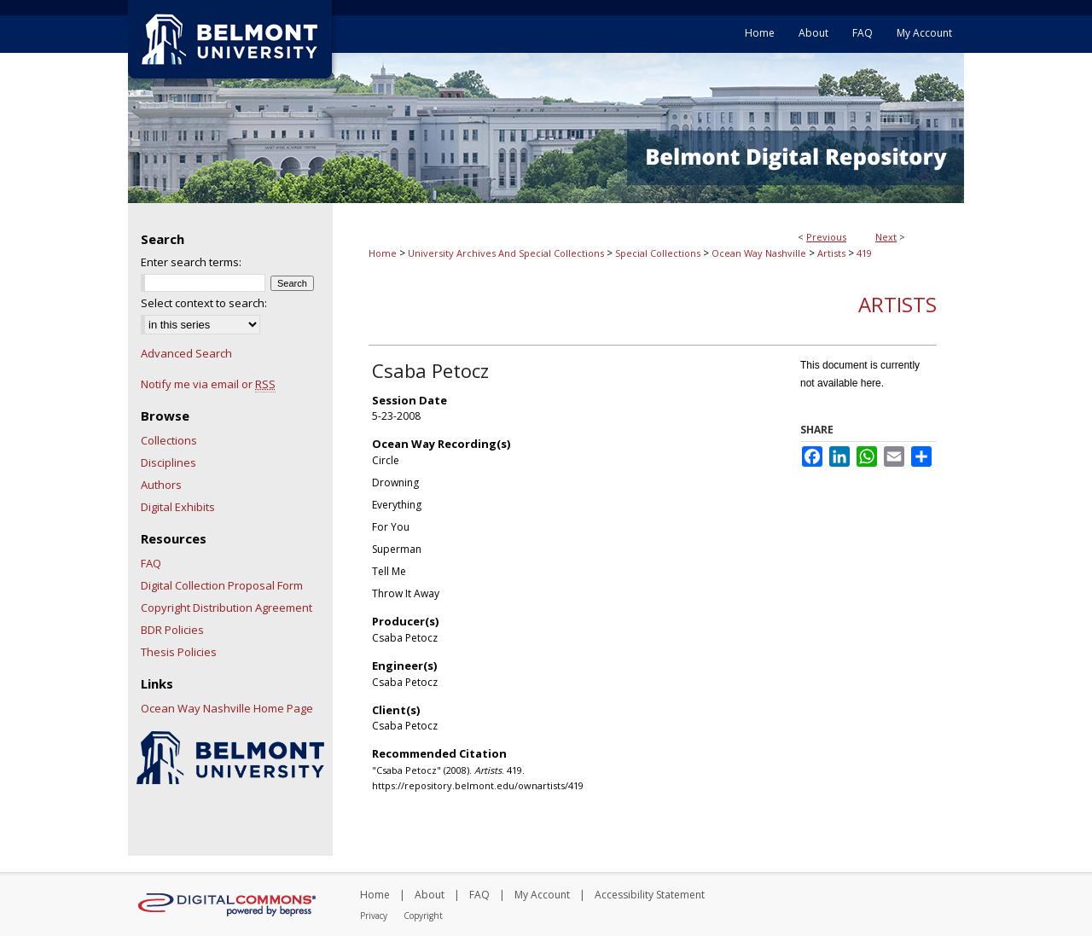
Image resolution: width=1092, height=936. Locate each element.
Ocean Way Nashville (759, 253)
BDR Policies (172, 629)
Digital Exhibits (178, 507)
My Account (542, 894)
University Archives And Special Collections (506, 253)
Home (383, 253)
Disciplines (168, 462)
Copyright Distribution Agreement (226, 607)
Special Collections (657, 253)
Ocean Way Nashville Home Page (227, 708)
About (429, 894)
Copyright (423, 915)
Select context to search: (204, 303)
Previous (826, 236)
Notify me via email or (208, 384)
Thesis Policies (179, 652)
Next (886, 236)
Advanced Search (186, 353)
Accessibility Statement (650, 894)
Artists (831, 253)
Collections (169, 440)
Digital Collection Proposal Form (222, 585)
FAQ (151, 563)
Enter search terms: (191, 262)
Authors (161, 484)
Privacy (373, 915)
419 (864, 253)
